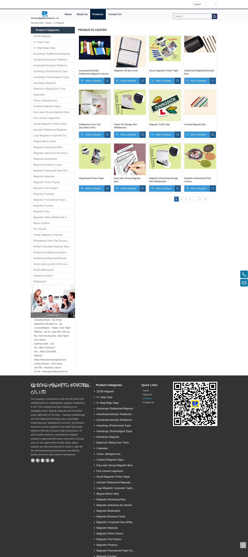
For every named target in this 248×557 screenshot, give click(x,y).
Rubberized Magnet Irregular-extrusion (54, 252)
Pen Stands (39, 229)
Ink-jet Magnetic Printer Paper (50, 124)
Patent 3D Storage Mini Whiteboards (125, 126)
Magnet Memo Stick (44, 141)
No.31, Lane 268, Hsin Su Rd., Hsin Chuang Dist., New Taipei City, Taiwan (52, 308)
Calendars (39, 94)
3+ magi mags (41, 42)
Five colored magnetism (46, 118)
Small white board (43, 270)
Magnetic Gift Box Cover (126, 70)
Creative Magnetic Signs (47, 106)
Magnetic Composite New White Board (54, 170)
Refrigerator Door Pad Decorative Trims (54, 240)
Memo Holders (41, 223)
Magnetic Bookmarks (45, 159)
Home (68, 14)
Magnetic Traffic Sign (159, 124)
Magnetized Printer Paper (91, 178)
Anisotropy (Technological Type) (51, 77)
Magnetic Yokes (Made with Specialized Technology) (54, 217)
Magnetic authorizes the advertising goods (54, 153)
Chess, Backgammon (45, 100)
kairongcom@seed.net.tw (55, 343)
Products (98, 14)
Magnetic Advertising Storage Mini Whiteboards (163, 180)
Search (214, 16)
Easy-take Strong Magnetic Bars (51, 112)
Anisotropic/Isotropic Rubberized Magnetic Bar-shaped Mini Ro (54, 59)
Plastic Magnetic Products (47, 235)
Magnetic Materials (44, 176)
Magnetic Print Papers (45, 188)
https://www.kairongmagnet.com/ (50, 332)
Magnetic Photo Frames (46, 182)
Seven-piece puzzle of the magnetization (54, 264)
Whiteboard (39, 281)
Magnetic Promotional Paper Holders (54, 199)
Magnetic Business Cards (47, 164)
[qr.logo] (175, 356)
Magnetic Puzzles (43, 205)
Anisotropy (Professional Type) (50, 71)
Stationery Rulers (43, 275)
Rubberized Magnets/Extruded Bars (53, 258)
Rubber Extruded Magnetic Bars (51, 246)
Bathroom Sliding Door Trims (49, 88)
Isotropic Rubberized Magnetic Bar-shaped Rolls (54, 129)
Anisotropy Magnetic (44, 83)
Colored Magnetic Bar (195, 124)
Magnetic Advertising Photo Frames (197, 180)
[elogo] (45, 15)
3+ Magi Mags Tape (44, 48)
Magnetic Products (43, 194)
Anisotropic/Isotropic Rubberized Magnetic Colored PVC (54, 65)
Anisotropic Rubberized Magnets (51, 53)
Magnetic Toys (41, 211)
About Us (82, 14)
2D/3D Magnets (42, 36)
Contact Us (114, 14)
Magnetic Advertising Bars (48, 147)
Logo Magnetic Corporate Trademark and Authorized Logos (54, 135)
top (243, 545)
